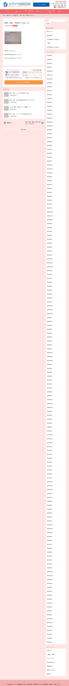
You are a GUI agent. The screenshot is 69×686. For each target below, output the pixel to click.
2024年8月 (49, 133)
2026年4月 (49, 55)
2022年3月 (49, 247)
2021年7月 (49, 278)
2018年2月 (49, 427)
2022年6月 (49, 235)
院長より (49, 674)
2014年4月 (49, 603)
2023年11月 (50, 169)
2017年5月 (49, 462)
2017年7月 (49, 454)
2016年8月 (49, 493)
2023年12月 (50, 165)
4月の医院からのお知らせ (53, 39)
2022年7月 (49, 231)
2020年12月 (50, 305)
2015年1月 (49, 567)
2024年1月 (49, 161)
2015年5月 (49, 552)
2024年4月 (49, 149)
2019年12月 (50, 352)
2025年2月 (49, 110)
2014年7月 (49, 591)
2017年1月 (49, 477)
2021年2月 (49, 298)
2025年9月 (49, 83)
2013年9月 (49, 630)
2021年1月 (49, 301)
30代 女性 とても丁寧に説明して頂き (19, 93)
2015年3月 (49, 560)
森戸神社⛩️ (50, 35)
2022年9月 (49, 223)
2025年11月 (50, 75)
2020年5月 (49, 333)
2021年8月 (49, 274)
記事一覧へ (24, 129)
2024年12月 (50, 118)
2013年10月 (50, 626)
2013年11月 (50, 622)
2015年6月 (49, 548)
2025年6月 (49, 94)
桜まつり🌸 (50, 31)
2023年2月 (49, 204)
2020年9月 (49, 317)
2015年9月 (49, 536)
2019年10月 (50, 360)
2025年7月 (49, 90)
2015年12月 (50, 524)
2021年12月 (50, 258)
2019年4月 (49, 384)
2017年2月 (49, 474)
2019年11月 (50, 356)
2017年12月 (50, 434)
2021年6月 (49, 282)
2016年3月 (49, 513)
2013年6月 (49, 638)
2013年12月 (50, 618)
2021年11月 (50, 262)
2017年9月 (49, 446)
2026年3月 (49, 59)
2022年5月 (49, 239)
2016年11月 (50, 485)
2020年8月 (49, 321)
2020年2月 (49, 345)
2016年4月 (49, 509)
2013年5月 (49, 642)
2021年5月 (49, 286)
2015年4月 (49, 556)
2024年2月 (49, 157)
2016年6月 (49, 501)
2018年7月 (49, 415)
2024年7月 (49, 137)
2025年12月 (50, 71)
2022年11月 (50, 215)
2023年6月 (49, 188)
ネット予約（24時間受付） (40, 4)
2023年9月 (49, 176)
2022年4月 (49, 243)
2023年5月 (49, 192)
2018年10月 (50, 407)
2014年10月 (50, 579)
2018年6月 (49, 419)
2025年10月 (50, 79)
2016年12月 (50, 481)
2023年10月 (50, 172)
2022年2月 (49, 251)
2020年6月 (49, 329)
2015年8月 (49, 540)
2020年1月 (49, 348)
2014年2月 (49, 610)
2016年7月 (49, 497)
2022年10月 (50, 219)
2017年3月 (49, 470)
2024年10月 (50, 125)
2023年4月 (49, 196)
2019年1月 (49, 395)
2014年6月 (49, 595)
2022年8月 (49, 227)
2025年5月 (49, 98)
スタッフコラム (51, 658)
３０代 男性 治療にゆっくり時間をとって (20, 107)
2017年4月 (49, 466)
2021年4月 (49, 290)
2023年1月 (49, 208)
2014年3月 (49, 607)
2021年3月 (49, 294)
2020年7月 (49, 325)
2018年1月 (49, 431)
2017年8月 (49, 450)
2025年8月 (49, 86)
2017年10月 (50, 442)
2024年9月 (49, 129)
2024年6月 (49, 141)
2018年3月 (49, 423)
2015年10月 (50, 532)
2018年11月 (50, 403)
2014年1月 (49, 614)
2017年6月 (49, 458)
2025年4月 (49, 102)
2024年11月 (50, 122)
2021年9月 (49, 270)
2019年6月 (49, 376)
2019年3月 (49, 388)
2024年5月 (49, 145)
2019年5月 (49, 380)
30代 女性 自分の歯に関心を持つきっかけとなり (22, 100)
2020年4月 (49, 337)
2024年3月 (49, 153)
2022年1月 (49, 255)
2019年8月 (49, 368)
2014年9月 (49, 583)
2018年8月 (49, 411)
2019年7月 (49, 372)
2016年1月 (49, 521)
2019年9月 (49, 364)
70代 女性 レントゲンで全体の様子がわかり (22, 114)
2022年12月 (50, 212)
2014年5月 (49, 599)
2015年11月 (50, 528)
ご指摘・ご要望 (51, 654)
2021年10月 (50, 266)
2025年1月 (49, 114)
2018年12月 (50, 399)
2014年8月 (49, 587)
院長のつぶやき (51, 670)
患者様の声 (15, 25)
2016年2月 (49, 517)
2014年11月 (50, 575)
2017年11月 (50, 438)
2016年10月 (50, 489)
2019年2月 (49, 391)
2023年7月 (49, 184)
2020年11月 (50, 309)
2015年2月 (49, 564)
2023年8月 (49, 180)
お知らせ (49, 650)
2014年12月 (50, 571)
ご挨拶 (48, 43)
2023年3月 (49, 200)
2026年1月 (49, 67)
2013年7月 (49, 634)
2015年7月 (49, 544)
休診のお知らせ (51, 662)
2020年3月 (49, 341)
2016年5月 (49, 505)
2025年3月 (49, 106)
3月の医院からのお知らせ (53, 47)
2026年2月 (49, 63)
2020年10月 (50, 313)
